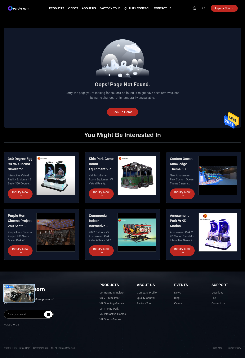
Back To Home (122, 112)
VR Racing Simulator (112, 292)
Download (217, 292)
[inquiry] (48, 314)
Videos (73, 8)
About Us (89, 8)
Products (56, 8)
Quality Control (137, 8)
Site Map (217, 348)
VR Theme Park (109, 308)
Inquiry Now (20, 193)
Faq (214, 297)
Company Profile (147, 292)
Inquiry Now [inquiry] (224, 8)
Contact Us (162, 8)
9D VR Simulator (109, 297)
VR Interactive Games (113, 314)
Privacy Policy (234, 348)
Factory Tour (110, 8)
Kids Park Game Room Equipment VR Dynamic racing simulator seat (101, 169)
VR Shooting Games (112, 303)
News (177, 292)
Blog (177, 297)
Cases (178, 303)
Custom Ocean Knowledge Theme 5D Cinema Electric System (182, 169)
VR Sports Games (110, 319)
